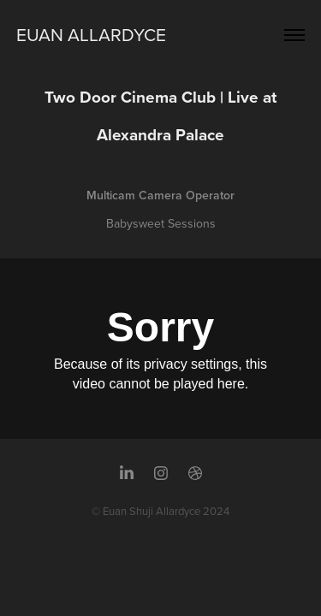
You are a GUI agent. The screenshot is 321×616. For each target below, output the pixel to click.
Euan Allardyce (91, 34)
